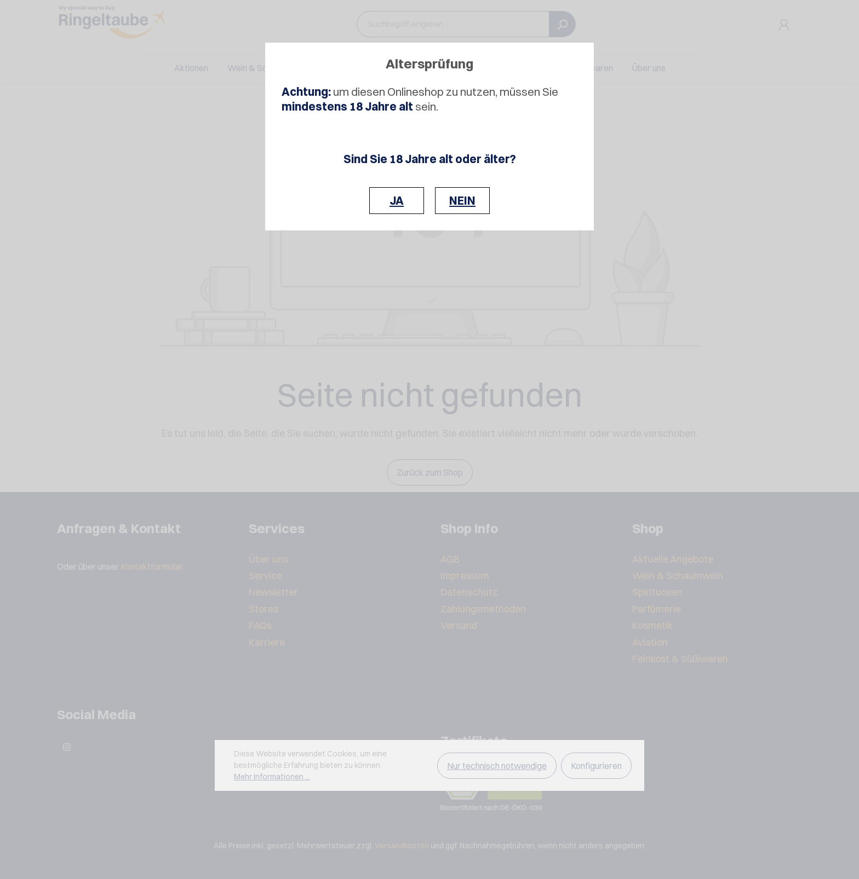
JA (397, 200)
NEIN (462, 200)
